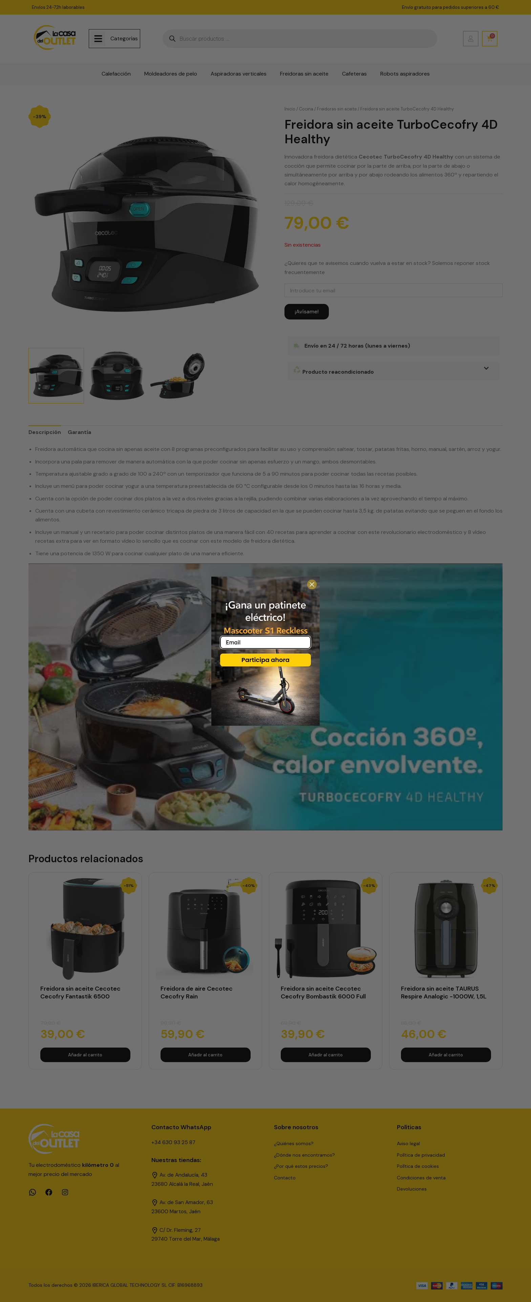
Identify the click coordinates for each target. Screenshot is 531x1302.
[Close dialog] (312, 584)
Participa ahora (265, 660)
